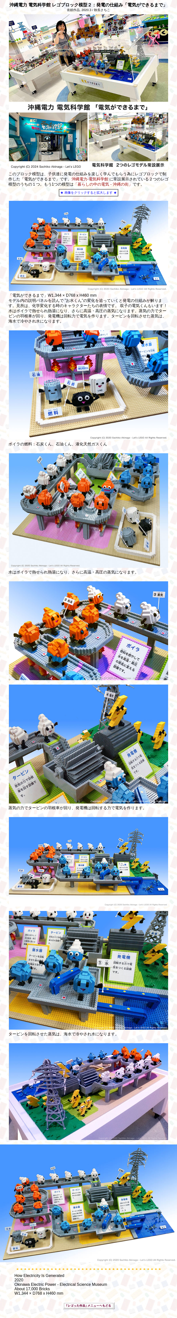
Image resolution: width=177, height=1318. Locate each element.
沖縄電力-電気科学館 (90, 179)
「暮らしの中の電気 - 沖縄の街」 (103, 184)
